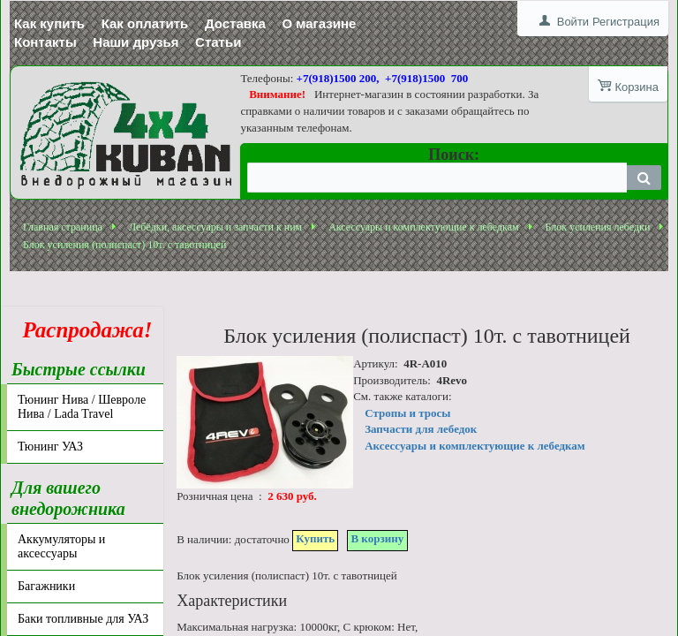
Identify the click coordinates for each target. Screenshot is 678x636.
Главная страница (62, 227)
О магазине (319, 23)
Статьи (218, 41)
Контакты (45, 41)
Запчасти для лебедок (421, 428)
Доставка (235, 23)
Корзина (636, 87)
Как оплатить (145, 23)
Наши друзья (135, 41)
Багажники (46, 586)
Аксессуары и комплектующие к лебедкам (423, 227)
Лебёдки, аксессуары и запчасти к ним (215, 227)
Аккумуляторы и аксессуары (61, 546)
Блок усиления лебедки (598, 227)
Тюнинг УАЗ (50, 446)
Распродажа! (82, 330)
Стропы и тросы (407, 413)
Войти (573, 21)
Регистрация (625, 21)
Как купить (49, 23)
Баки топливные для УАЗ (83, 618)
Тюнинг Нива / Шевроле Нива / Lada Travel (82, 406)
